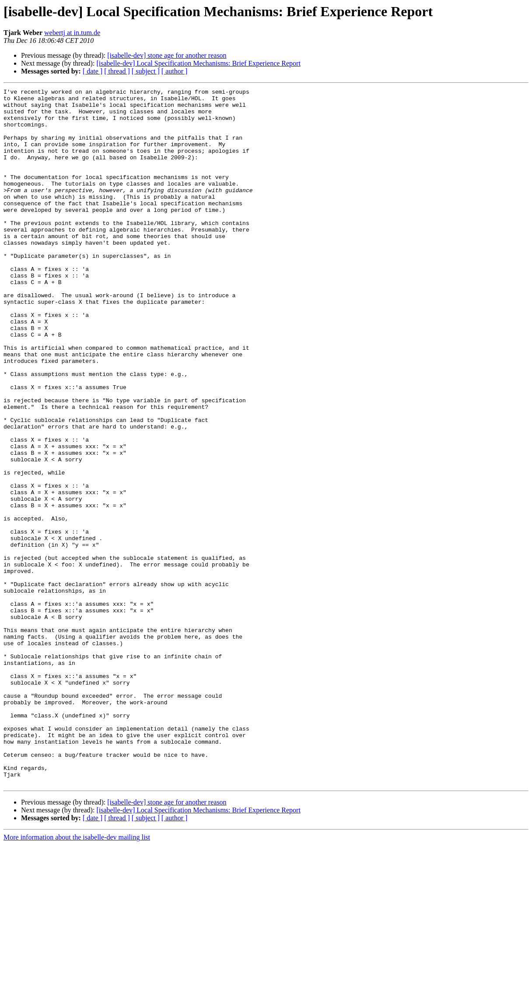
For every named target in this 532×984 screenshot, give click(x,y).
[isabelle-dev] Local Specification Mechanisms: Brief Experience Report (198, 63)
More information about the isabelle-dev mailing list (77, 976)
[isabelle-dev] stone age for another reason (166, 55)
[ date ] (92, 71)
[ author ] (174, 71)
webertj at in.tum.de (72, 32)
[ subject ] (146, 71)
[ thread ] (117, 71)
